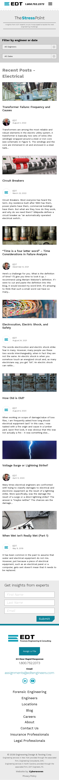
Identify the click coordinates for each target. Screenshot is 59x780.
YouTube (32, 681)
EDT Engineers (29, 638)
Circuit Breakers (13, 180)
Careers (29, 717)
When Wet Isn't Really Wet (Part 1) (25, 535)
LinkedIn (25, 681)
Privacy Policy (29, 776)
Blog (29, 710)
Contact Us (30, 728)
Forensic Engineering (29, 692)
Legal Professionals (29, 741)
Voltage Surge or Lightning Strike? (25, 465)
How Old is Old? (13, 398)
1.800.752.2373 (34, 4)
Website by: (29, 771)
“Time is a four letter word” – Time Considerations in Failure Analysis (26, 252)
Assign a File (29, 651)
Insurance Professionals (29, 734)
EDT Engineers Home (13, 3)
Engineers (29, 698)
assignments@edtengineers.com (29, 673)
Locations (29, 704)
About (29, 722)
